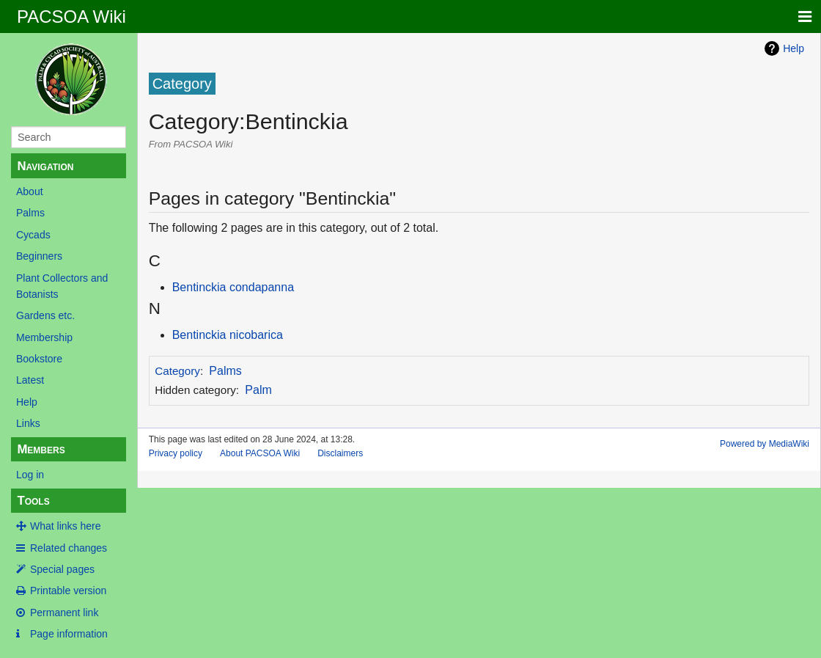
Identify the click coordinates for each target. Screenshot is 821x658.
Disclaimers (340, 453)
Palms (30, 213)
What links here (65, 526)
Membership (44, 337)
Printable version (68, 590)
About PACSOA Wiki (260, 453)
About (29, 191)
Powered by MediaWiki (764, 444)
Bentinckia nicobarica (227, 335)
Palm (258, 390)
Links (28, 423)
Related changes (68, 548)
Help (26, 402)
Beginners (39, 256)
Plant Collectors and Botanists (62, 286)
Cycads (33, 235)
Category (177, 371)
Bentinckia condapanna (233, 287)
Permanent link (64, 612)
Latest (30, 380)
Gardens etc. (45, 315)
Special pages (62, 569)
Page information (69, 634)
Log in (30, 474)
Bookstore (39, 359)
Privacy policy (175, 453)
